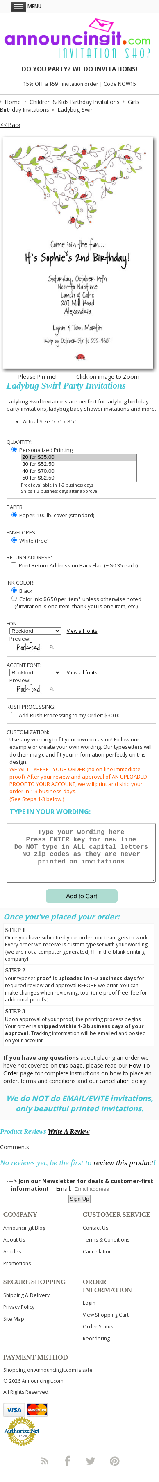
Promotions (17, 1273)
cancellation (115, 1091)
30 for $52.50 (78, 464)
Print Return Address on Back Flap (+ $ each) (74, 565)
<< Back (10, 125)
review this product (123, 1172)
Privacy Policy (18, 1316)
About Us (14, 1249)
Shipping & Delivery (26, 1305)
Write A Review (68, 1141)
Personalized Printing (42, 450)
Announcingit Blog (24, 1237)
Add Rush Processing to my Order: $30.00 (65, 715)
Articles (12, 1261)
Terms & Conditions (106, 1249)
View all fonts (82, 631)
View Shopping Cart (106, 1324)
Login (89, 1312)
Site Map (13, 1328)
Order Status (98, 1336)
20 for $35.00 (78, 457)
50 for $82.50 (78, 478)
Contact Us (95, 1237)
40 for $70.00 (78, 471)
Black (21, 590)
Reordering (96, 1348)
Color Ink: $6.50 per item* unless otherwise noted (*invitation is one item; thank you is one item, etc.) (75, 602)
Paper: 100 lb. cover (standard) (52, 515)
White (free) (29, 540)
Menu (26, 6)
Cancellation (97, 1261)
